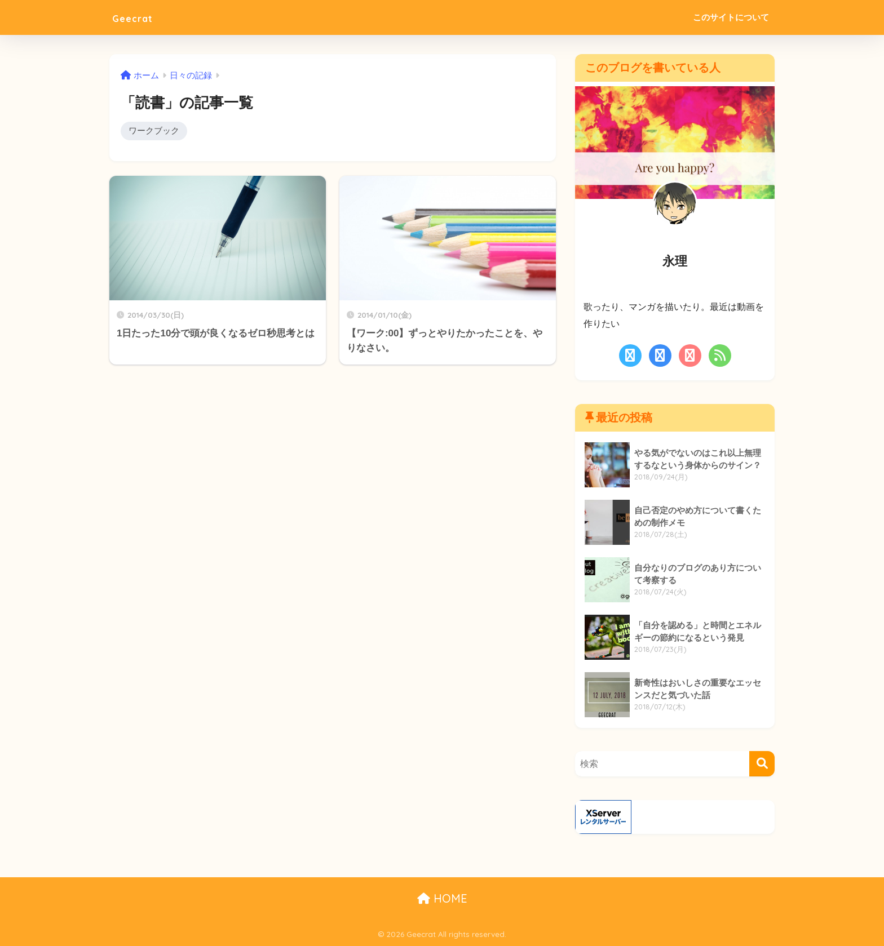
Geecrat (139, 17)
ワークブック (154, 131)
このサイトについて (731, 17)
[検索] (762, 763)
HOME (442, 898)
